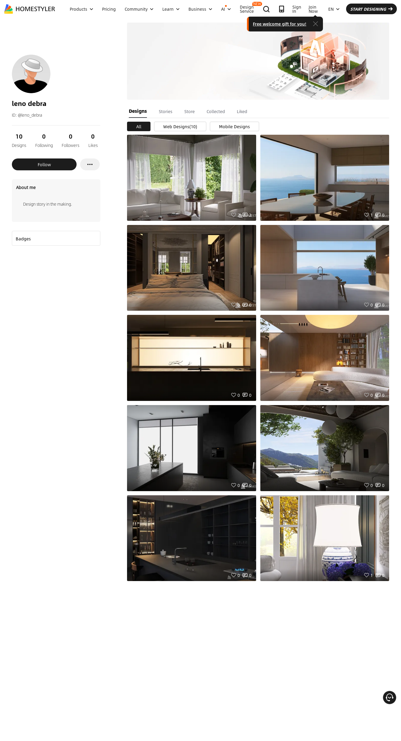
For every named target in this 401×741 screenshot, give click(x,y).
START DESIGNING (371, 9)
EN (334, 9)
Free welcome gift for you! (279, 24)
